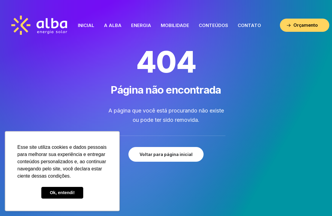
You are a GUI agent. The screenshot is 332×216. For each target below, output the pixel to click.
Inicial (86, 25)
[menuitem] (86, 25)
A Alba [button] (113, 25)
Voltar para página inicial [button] (166, 154)
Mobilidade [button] (175, 25)
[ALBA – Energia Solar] (39, 25)
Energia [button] (141, 25)
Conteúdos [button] (213, 25)
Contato (249, 25)
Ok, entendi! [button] (62, 192)
